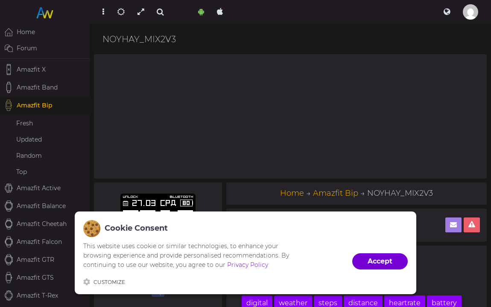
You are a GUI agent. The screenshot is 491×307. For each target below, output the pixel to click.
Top (21, 172)
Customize (104, 281)
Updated (29, 139)
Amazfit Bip (335, 193)
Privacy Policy (247, 265)
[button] (446, 12)
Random (29, 155)
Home (292, 193)
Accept (380, 261)
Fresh (24, 123)
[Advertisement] (290, 116)
